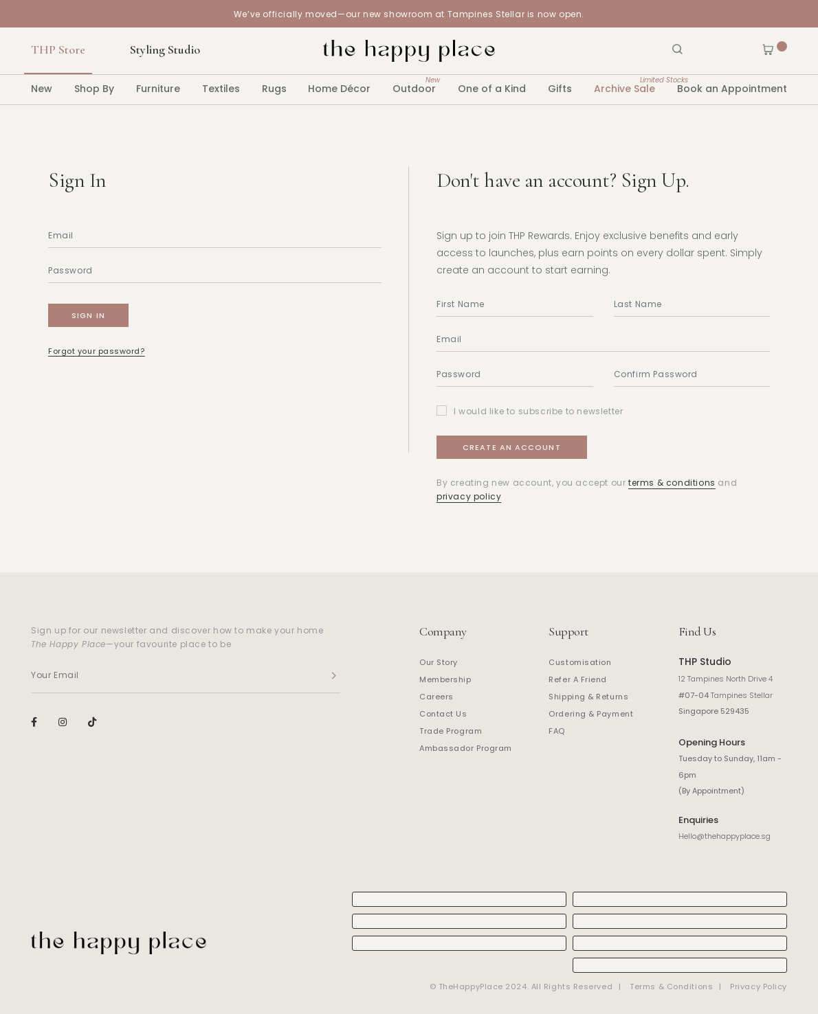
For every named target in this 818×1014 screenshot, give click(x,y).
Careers (436, 696)
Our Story (438, 662)
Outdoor (414, 85)
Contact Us (443, 713)
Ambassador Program (465, 748)
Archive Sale (624, 85)
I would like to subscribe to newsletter (538, 411)
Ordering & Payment (591, 713)
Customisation (580, 662)
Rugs (274, 88)
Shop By (94, 88)
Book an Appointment (732, 88)
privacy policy (468, 496)
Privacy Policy (758, 986)
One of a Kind (492, 88)
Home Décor (339, 88)
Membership (445, 679)
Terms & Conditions (671, 986)
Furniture (158, 88)
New (41, 88)
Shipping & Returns (588, 696)
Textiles (221, 88)
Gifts (560, 88)
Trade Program (450, 730)
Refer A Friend (578, 679)
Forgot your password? (96, 351)
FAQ (557, 730)
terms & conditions (672, 482)
